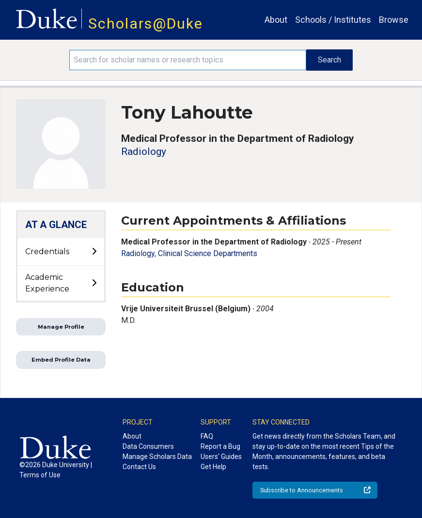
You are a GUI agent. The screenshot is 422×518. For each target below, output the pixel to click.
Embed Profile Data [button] (61, 359)
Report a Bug (220, 446)
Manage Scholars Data (157, 456)
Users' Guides (221, 456)
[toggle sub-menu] (94, 251)
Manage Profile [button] (61, 326)
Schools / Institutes (333, 20)
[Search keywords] (188, 60)
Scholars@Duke (145, 23)
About (276, 20)
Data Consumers (148, 446)
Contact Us (139, 467)
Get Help (213, 467)
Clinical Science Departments (207, 253)
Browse (393, 20)
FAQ (207, 436)
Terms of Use (40, 475)
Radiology (143, 151)
